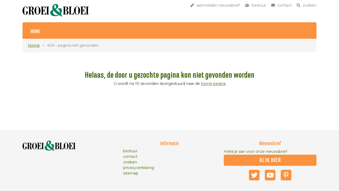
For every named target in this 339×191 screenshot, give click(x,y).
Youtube (270, 175)
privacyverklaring (138, 167)
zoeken (130, 162)
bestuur (130, 151)
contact (130, 156)
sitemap (130, 173)
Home (35, 31)
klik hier (270, 160)
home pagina (213, 83)
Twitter (254, 175)
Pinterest (286, 175)
